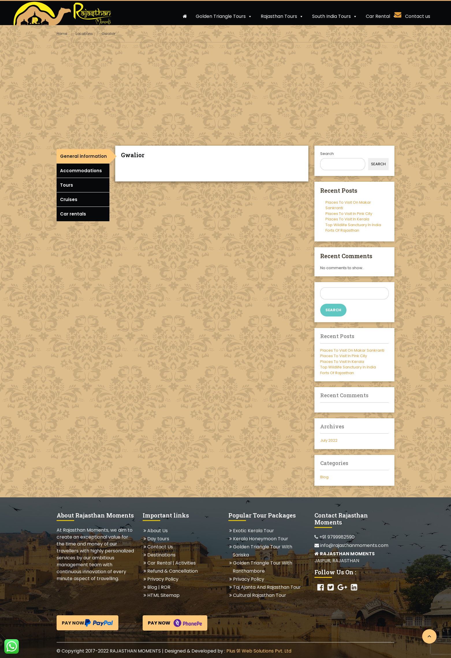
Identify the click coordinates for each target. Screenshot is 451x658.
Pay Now (87, 623)
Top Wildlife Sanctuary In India (353, 225)
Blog (324, 477)
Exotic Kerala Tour (253, 530)
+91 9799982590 (334, 537)
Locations (84, 33)
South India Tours (334, 16)
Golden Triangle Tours (224, 16)
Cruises (68, 199)
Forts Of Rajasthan (342, 230)
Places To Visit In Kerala (347, 219)
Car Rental (381, 16)
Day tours (158, 538)
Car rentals (73, 214)
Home (62, 33)
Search (327, 153)
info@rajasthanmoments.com (351, 545)
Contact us (417, 16)
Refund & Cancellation (172, 571)
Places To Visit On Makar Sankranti (352, 350)
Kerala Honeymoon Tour (260, 538)
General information (83, 156)
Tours (66, 185)
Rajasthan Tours (282, 16)
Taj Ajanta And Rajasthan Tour (267, 587)
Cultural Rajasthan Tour (259, 595)
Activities (185, 563)
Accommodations (81, 171)
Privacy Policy (162, 579)
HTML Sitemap (163, 595)
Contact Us (160, 546)
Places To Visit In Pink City (348, 213)
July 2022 (329, 440)
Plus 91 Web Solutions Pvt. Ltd (258, 651)
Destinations (161, 555)
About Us (157, 530)
